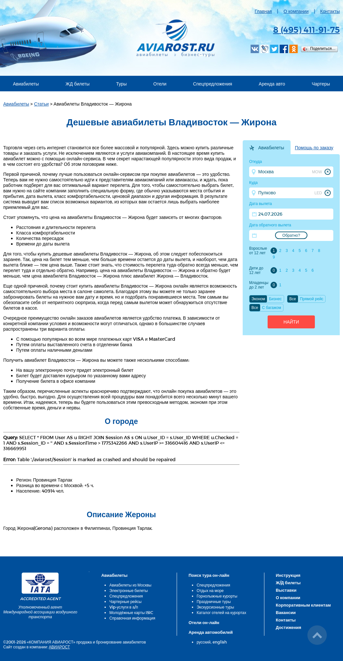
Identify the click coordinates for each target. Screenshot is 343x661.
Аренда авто (272, 83)
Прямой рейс (312, 299)
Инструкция (288, 575)
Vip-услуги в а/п (123, 607)
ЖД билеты (77, 83)
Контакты (330, 11)
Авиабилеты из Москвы (130, 585)
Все (292, 299)
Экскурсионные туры (215, 607)
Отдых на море (210, 590)
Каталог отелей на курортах (221, 612)
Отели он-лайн (204, 622)
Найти (291, 322)
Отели (159, 83)
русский (204, 642)
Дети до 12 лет (256, 270)
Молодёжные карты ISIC (131, 612)
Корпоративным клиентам (303, 605)
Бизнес (275, 299)
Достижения (288, 627)
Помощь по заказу (314, 147)
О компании (295, 11)
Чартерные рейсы (125, 601)
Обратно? (291, 235)
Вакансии (285, 612)
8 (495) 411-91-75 (306, 29)
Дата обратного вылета (270, 225)
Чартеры (321, 83)
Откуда (255, 161)
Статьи (41, 104)
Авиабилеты (26, 83)
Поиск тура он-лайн (209, 575)
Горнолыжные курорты (217, 596)
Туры (121, 83)
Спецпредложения (212, 83)
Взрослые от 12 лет (258, 250)
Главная (263, 11)
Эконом (258, 299)
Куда (253, 182)
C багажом (271, 307)
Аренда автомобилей (211, 632)
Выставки (286, 590)
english (220, 642)
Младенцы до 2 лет (258, 285)
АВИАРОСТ (59, 646)
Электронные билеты (128, 590)
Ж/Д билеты (288, 582)
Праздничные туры (214, 601)
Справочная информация (132, 618)
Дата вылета (260, 203)
